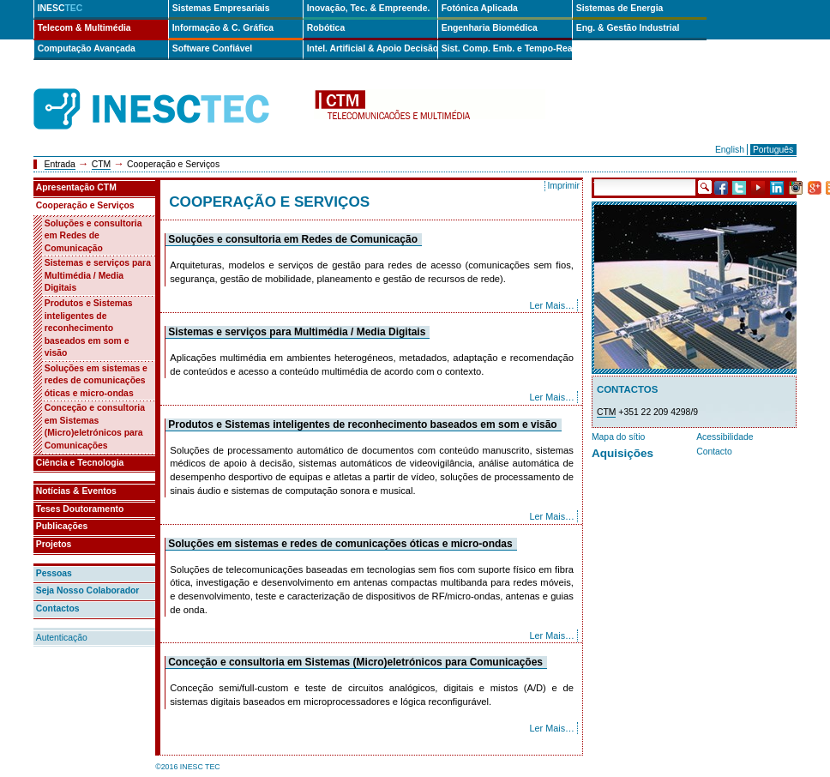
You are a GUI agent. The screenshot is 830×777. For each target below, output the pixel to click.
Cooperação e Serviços (85, 205)
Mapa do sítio (618, 437)
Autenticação (61, 637)
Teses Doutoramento (80, 509)
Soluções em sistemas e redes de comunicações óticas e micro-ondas (340, 544)
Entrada (60, 164)
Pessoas (54, 573)
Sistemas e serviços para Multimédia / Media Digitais (296, 332)
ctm (429, 109)
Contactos (58, 608)
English (729, 149)
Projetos (54, 544)
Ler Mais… (551, 305)
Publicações (62, 526)
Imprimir (563, 185)
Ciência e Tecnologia (80, 462)
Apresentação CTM (76, 187)
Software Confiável (212, 48)
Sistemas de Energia (620, 8)
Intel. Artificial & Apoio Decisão (372, 48)
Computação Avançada (86, 48)
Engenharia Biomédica (490, 28)
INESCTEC (170, 90)
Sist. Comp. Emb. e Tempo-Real (507, 48)
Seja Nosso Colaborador (88, 590)
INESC (60, 8)
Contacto (714, 451)
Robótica (326, 28)
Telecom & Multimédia (84, 28)
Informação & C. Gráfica (223, 28)
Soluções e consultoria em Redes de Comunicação (293, 239)
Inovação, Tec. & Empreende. (368, 8)
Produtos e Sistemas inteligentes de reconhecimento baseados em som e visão (362, 425)
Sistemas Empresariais (221, 8)
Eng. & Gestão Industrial (628, 28)
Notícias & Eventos (76, 491)
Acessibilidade (724, 437)
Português (773, 149)
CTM (101, 164)
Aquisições (622, 453)
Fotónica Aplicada (480, 8)
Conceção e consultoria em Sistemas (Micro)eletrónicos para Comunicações (355, 662)
